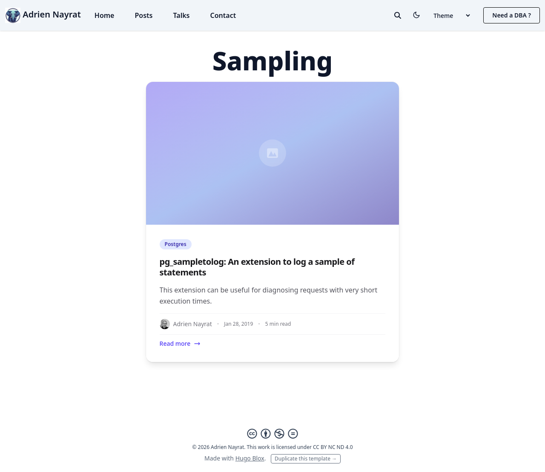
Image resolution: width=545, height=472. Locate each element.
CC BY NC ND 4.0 (333, 447)
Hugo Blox (249, 458)
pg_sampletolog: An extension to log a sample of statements (257, 267)
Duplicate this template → (306, 458)
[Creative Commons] (272, 434)
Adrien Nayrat (43, 14)
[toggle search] (397, 15)
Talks (181, 15)
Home (105, 15)
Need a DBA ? (511, 15)
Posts (143, 15)
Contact (223, 15)
